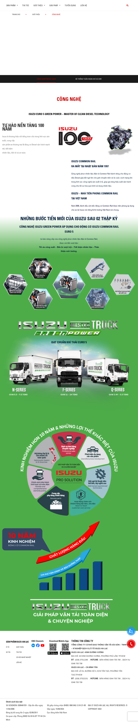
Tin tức (25, 5)
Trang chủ (16, 14)
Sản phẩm (11, 641)
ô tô (7, 647)
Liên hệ (83, 5)
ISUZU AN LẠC (22, 641)
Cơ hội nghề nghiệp (23, 657)
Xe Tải (8, 652)
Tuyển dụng (70, 5)
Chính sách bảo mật (14, 701)
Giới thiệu (36, 14)
